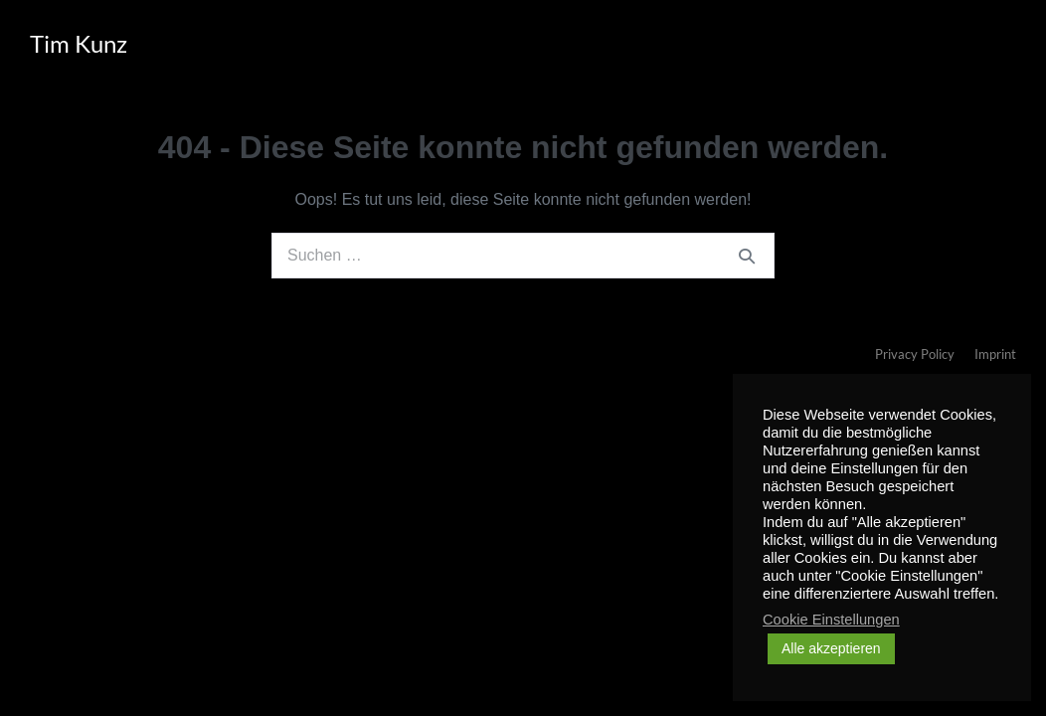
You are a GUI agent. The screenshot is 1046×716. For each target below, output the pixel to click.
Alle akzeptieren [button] (831, 648)
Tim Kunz (78, 43)
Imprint (995, 354)
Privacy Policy (915, 354)
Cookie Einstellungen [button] (831, 619)
